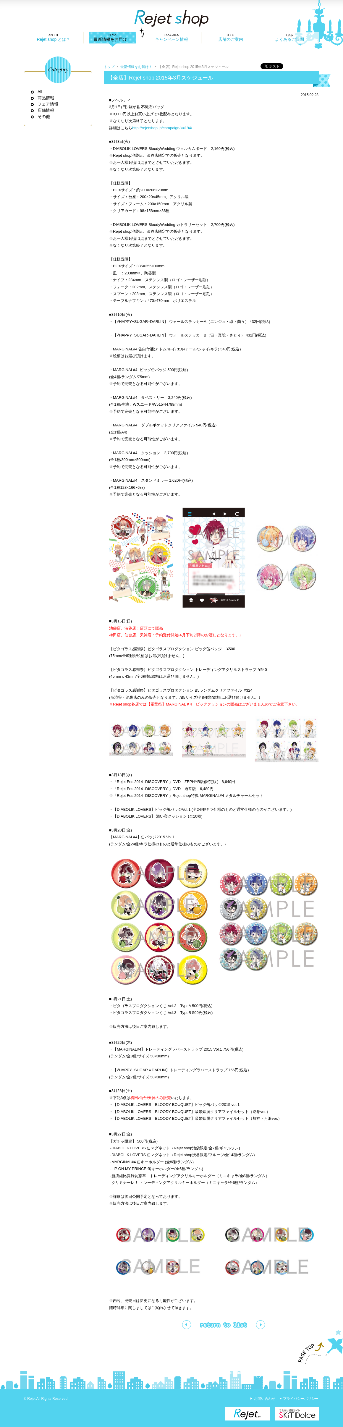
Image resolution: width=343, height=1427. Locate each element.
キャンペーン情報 (171, 39)
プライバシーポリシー (300, 1399)
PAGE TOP (318, 1346)
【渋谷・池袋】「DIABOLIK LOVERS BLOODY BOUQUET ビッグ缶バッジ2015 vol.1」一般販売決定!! (260, 1324)
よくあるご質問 (289, 39)
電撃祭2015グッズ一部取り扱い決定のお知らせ (186, 1324)
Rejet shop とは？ (53, 39)
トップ (109, 67)
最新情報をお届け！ (112, 39)
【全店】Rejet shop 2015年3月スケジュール (193, 67)
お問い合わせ (264, 1399)
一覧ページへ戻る (223, 1324)
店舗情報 (46, 110)
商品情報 (46, 98)
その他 (44, 116)
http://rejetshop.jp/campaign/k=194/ (162, 128)
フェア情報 (48, 104)
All (40, 91)
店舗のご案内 (230, 39)
